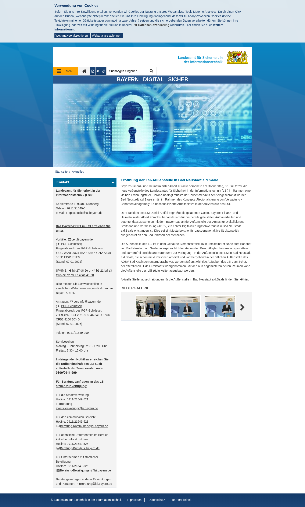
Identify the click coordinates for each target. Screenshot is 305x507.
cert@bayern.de (82, 239)
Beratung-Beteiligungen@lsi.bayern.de (85, 470)
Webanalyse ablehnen (106, 35)
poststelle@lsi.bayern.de (86, 212)
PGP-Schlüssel (71, 244)
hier (245, 279)
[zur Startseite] (84, 71)
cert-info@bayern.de (87, 301)
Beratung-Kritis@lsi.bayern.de (80, 448)
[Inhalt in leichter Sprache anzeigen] (93, 71)
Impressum (134, 500)
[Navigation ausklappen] (65, 71)
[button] (84, 182)
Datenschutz (156, 500)
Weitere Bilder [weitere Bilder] (242, 308)
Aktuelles (78, 171)
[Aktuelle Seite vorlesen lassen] (98, 71)
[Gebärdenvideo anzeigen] (104, 71)
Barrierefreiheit (181, 500)
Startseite (61, 171)
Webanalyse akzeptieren (71, 35)
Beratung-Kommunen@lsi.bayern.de (84, 426)
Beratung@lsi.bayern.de (96, 483)
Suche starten (151, 71)
